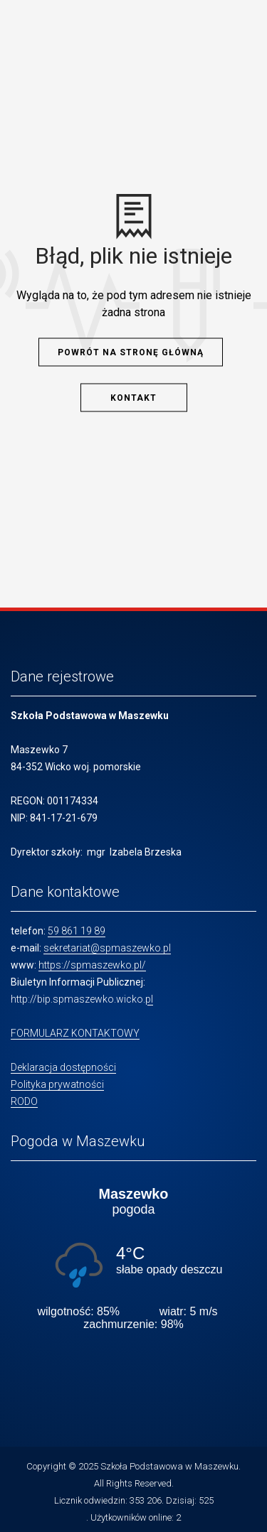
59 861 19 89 (76, 931)
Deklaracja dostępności (63, 1067)
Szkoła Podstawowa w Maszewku (169, 1466)
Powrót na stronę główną (131, 352)
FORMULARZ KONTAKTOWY (75, 1033)
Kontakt (133, 397)
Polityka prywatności (57, 1084)
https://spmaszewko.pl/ (92, 965)
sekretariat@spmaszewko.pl (107, 948)
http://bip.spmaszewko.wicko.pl (82, 999)
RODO (24, 1101)
